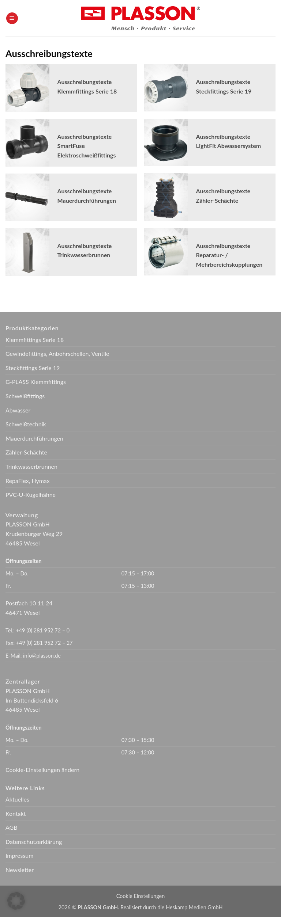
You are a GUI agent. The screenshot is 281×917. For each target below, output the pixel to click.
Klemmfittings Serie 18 (34, 339)
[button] (12, 18)
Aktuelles (17, 799)
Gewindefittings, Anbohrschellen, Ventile (57, 353)
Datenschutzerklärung (33, 841)
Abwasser (17, 410)
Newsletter (19, 869)
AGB (11, 827)
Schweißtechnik (25, 424)
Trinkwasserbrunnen (31, 466)
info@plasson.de (42, 655)
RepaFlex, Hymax (27, 480)
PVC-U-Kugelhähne (30, 494)
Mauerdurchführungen (34, 438)
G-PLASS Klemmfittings (35, 381)
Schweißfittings (25, 395)
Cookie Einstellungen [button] (140, 896)
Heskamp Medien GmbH (194, 907)
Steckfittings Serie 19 (32, 367)
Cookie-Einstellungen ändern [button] (42, 769)
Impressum (19, 855)
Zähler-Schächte (26, 452)
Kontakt (15, 813)
